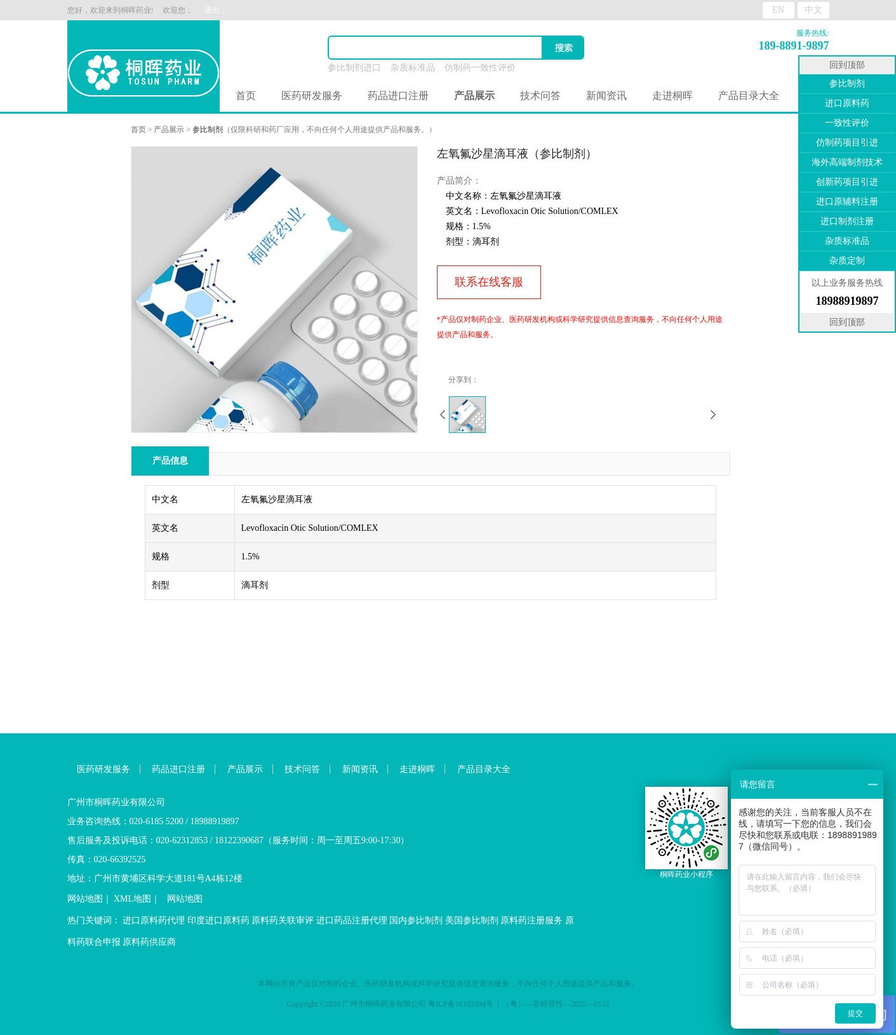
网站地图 (85, 899)
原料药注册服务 (531, 920)
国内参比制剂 (416, 920)
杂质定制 (847, 260)
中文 (813, 10)
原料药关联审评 (282, 920)
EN (778, 10)
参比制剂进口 (354, 67)
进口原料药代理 (154, 920)
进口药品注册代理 (351, 920)
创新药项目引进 (847, 182)
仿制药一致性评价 (480, 67)
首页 (246, 95)
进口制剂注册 (847, 221)
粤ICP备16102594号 (460, 1003)
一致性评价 (847, 123)
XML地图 (132, 899)
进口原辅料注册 (847, 201)
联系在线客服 (489, 282)
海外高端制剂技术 (847, 162)
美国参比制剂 (471, 920)
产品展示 (169, 129)
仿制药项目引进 (847, 142)
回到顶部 (847, 65)
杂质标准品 (413, 67)
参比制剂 (207, 129)
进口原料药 (847, 103)
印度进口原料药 (218, 920)
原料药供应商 (149, 942)
